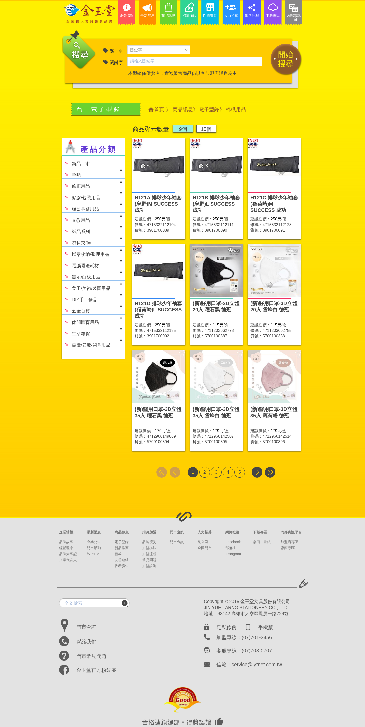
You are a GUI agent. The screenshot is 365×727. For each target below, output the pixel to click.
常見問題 (149, 560)
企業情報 (66, 532)
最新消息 (94, 532)
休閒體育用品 (92, 320)
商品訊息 (183, 109)
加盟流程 (149, 554)
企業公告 (94, 542)
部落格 (230, 548)
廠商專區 (288, 548)
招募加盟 (149, 532)
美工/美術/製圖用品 (92, 286)
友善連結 (122, 560)
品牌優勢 (149, 542)
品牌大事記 (68, 554)
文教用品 (92, 218)
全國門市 (205, 548)
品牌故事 (66, 542)
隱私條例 (226, 627)
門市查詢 (177, 532)
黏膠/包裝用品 (92, 195)
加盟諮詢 (149, 566)
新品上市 (76, 161)
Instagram (233, 554)
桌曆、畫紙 (262, 542)
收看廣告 (122, 566)
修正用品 (92, 184)
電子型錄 (209, 109)
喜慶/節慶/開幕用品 (92, 342)
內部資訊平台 (291, 532)
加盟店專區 (289, 542)
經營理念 (66, 548)
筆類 (92, 172)
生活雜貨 (92, 331)
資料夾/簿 (92, 240)
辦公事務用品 (92, 206)
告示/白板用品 (92, 274)
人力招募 (205, 532)
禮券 (118, 554)
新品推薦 (122, 548)
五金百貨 (92, 308)
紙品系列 (92, 229)
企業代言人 (68, 560)
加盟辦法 (149, 548)
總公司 (203, 542)
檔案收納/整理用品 (92, 252)
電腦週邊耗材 (92, 263)
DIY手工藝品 (92, 297)
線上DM (93, 554)
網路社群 (232, 532)
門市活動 (94, 548)
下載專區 (260, 532)
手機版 (265, 627)
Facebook (233, 542)
